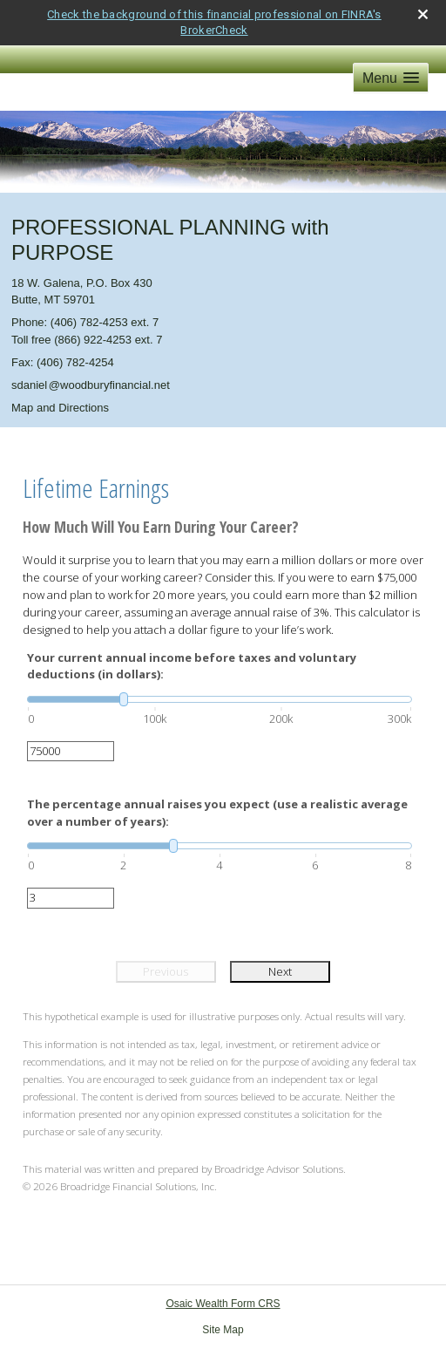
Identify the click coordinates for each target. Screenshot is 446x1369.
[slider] (219, 699)
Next (280, 971)
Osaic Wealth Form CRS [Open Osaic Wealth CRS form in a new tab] (223, 1303)
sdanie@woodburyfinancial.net (90, 385)
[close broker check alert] (423, 14)
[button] (391, 78)
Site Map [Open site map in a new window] (222, 1330)
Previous (165, 971)
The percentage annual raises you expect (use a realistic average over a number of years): (217, 812)
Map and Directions (60, 407)
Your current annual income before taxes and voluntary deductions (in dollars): (191, 666)
